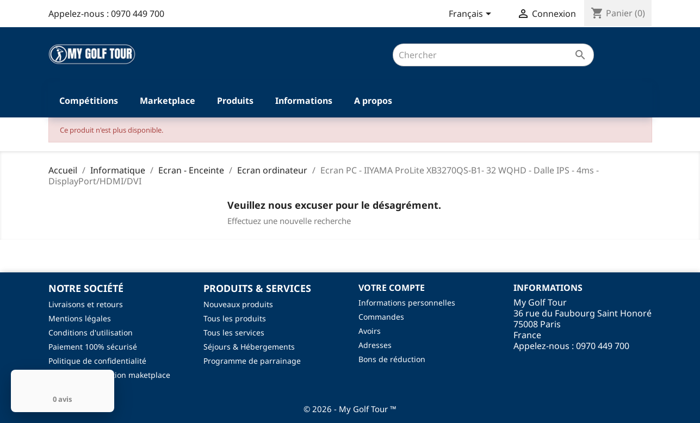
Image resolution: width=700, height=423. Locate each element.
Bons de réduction (391, 359)
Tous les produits (234, 318)
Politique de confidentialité (97, 361)
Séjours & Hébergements (249, 346)
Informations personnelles (406, 302)
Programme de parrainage (252, 361)
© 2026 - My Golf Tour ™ (350, 408)
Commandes (381, 317)
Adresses (375, 345)
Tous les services (233, 332)
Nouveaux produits (238, 304)
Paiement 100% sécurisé (92, 346)
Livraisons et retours (85, 304)
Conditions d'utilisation (90, 332)
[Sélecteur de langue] (472, 14)
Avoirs (369, 331)
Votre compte (391, 288)
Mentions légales (79, 318)
